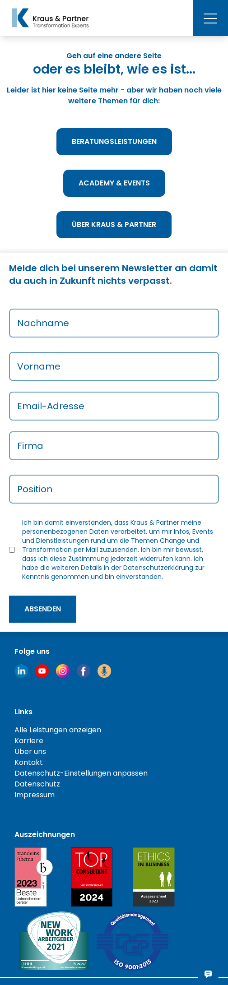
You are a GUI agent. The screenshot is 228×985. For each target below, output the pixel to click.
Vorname (38, 366)
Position (34, 489)
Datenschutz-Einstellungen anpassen (81, 773)
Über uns (30, 751)
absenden (42, 609)
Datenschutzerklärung (158, 567)
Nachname (43, 323)
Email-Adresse (50, 406)
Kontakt (28, 762)
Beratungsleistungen (114, 141)
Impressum (34, 795)
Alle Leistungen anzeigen (57, 730)
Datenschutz (37, 784)
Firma (30, 445)
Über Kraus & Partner (114, 224)
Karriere (28, 740)
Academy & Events (114, 183)
